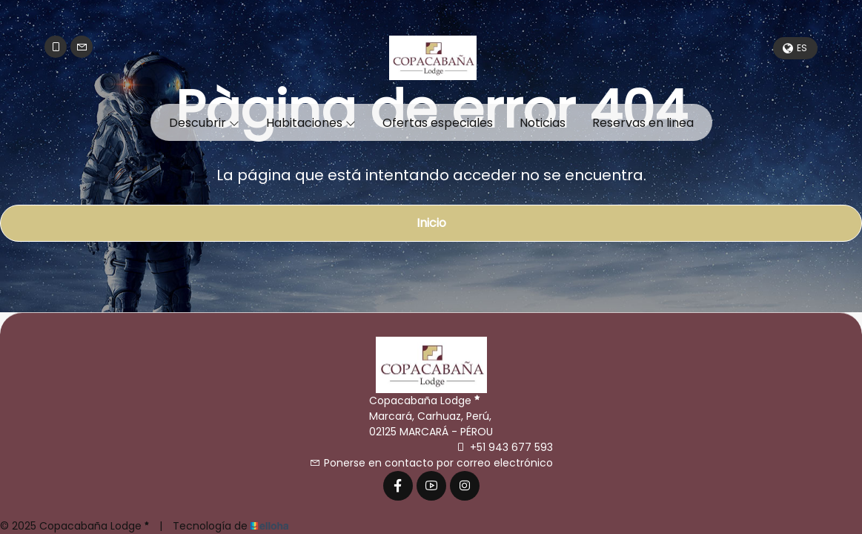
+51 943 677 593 (504, 447)
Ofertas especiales (437, 122)
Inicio (431, 222)
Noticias (543, 122)
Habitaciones (311, 122)
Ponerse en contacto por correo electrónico (431, 462)
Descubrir (204, 122)
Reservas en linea (643, 122)
